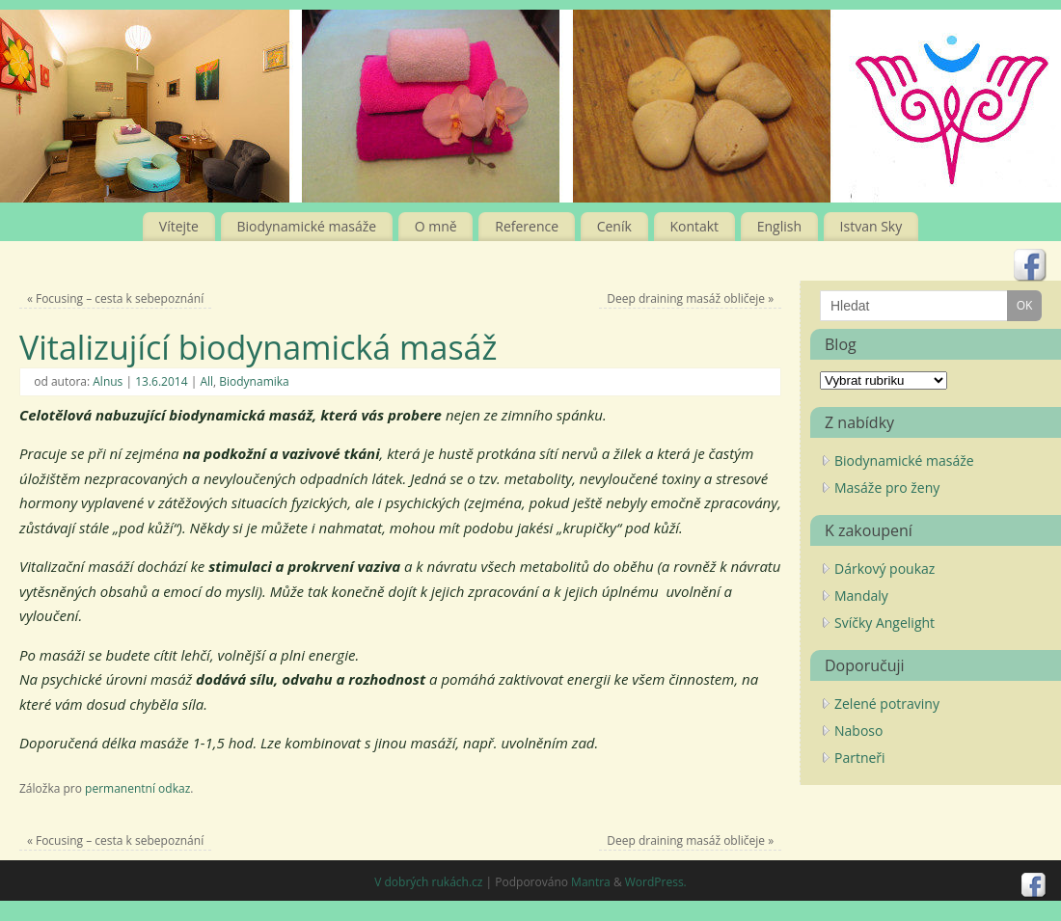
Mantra (591, 882)
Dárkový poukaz (884, 568)
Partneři (859, 757)
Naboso (858, 730)
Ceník (614, 226)
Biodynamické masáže (307, 226)
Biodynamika (254, 381)
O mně (436, 226)
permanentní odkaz (137, 788)
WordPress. (656, 882)
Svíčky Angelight (884, 622)
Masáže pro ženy (886, 487)
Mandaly (861, 595)
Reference (526, 226)
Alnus (107, 381)
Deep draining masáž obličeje (690, 298)
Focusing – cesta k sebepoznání (115, 298)
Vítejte (179, 226)
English (779, 226)
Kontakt (694, 226)
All (206, 381)
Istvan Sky (871, 226)
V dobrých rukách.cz (428, 882)
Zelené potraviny (886, 703)
